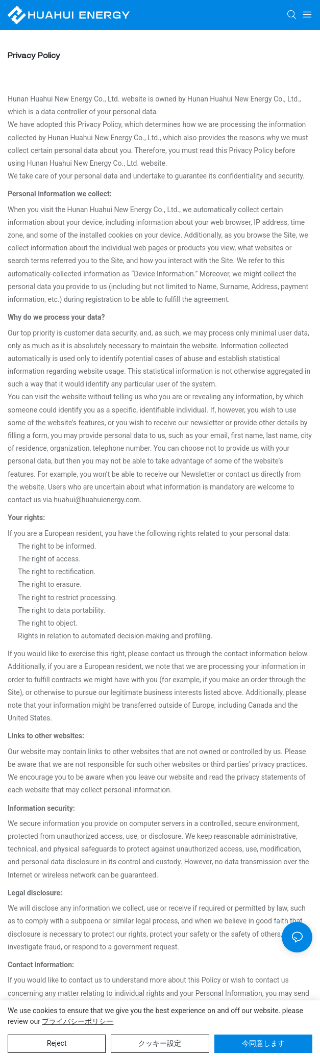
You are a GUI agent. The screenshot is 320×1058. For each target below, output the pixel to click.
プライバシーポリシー (77, 1021)
